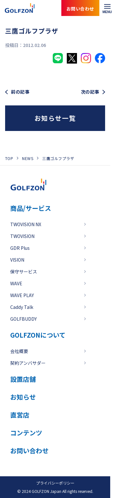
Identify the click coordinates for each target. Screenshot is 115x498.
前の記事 (20, 92)
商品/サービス (30, 208)
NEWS (27, 158)
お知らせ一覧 (55, 118)
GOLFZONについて (37, 335)
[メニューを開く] (107, 8)
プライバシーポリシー (55, 483)
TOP (9, 158)
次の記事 (90, 92)
